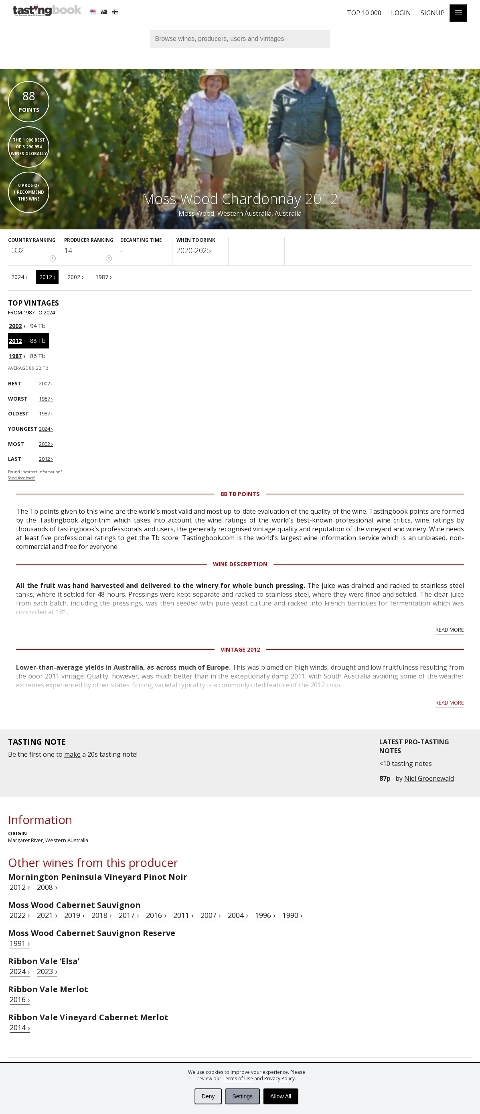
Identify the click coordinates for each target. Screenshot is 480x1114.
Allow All (280, 1096)
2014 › (20, 1027)
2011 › (183, 915)
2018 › (101, 915)
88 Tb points (240, 494)
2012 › (47, 277)
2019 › (74, 915)
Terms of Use (238, 1078)
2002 (15, 326)
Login (401, 12)
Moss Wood (196, 213)
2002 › (75, 277)
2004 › (238, 915)
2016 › (156, 915)
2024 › (19, 277)
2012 (15, 340)
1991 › (20, 943)
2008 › (47, 887)
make (72, 754)
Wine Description (240, 564)
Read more (449, 629)
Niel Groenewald (429, 778)
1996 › (265, 915)
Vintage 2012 (240, 649)
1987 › (103, 277)
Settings (242, 1096)
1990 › (292, 915)
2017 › (129, 915)
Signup (433, 12)
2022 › (20, 915)
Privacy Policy (279, 1078)
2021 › (47, 915)
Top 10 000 (364, 12)
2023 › (47, 971)
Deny (208, 1096)
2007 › (211, 915)
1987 (15, 356)
